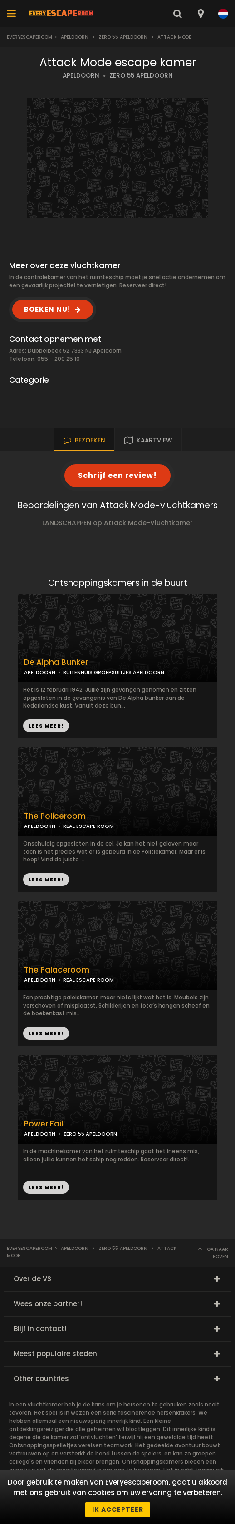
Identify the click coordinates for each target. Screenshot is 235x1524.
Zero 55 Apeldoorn (122, 37)
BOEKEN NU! (47, 309)
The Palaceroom (56, 970)
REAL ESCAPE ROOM (88, 826)
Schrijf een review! (117, 475)
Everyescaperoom (29, 37)
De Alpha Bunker (56, 662)
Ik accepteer (117, 1509)
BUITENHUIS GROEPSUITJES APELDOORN (113, 672)
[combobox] (200, 13)
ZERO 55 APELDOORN (141, 75)
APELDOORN (81, 75)
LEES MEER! (46, 879)
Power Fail (43, 1124)
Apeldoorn (74, 37)
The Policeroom (55, 816)
